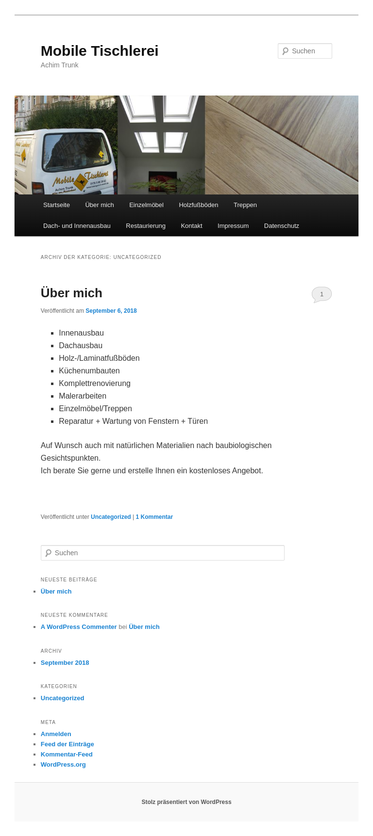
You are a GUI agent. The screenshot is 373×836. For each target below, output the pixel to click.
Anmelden (56, 734)
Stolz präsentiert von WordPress (186, 802)
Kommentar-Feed (67, 754)
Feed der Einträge (67, 744)
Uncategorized (111, 517)
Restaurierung (146, 225)
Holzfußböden (198, 205)
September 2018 (65, 662)
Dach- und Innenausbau (77, 225)
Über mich (99, 205)
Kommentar (154, 517)
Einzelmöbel (146, 205)
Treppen (245, 205)
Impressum (233, 225)
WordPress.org (63, 764)
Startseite (56, 205)
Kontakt (191, 225)
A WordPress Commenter (79, 626)
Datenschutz (281, 225)
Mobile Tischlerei (100, 51)
